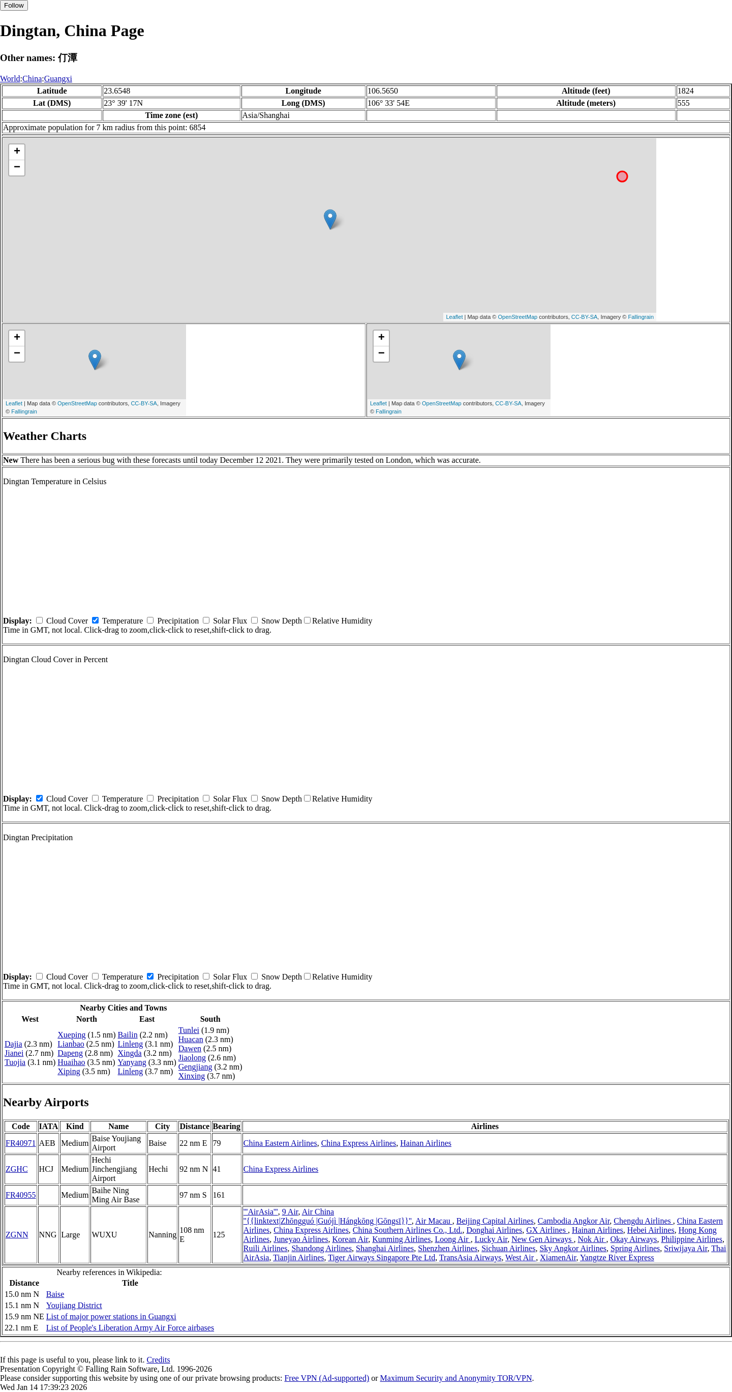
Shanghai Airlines (385, 1248)
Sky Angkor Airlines (572, 1248)
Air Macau (433, 1221)
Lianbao (70, 1044)
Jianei (14, 1053)
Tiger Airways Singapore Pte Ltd (381, 1257)
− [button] (17, 167)
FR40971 (21, 1143)
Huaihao (71, 1062)
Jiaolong (192, 1057)
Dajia (13, 1044)
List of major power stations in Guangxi (111, 1316)
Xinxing (191, 1076)
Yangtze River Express (617, 1257)
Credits (158, 1359)
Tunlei (188, 1030)
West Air (520, 1257)
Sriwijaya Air (685, 1248)
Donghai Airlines (494, 1230)
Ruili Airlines (265, 1248)
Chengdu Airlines (643, 1221)
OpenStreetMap (518, 317)
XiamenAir (558, 1257)
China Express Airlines (358, 1143)
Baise (55, 1294)
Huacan (190, 1039)
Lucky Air (491, 1239)
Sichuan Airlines (508, 1248)
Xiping (68, 1071)
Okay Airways (634, 1239)
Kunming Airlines (401, 1239)
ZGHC (17, 1169)
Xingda (130, 1053)
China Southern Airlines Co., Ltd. (408, 1230)
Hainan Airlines (425, 1143)
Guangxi (58, 78)
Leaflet (454, 317)
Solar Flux (230, 620)
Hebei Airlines (651, 1230)
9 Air (290, 1211)
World (10, 78)
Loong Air (452, 1239)
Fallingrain (641, 317)
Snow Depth (281, 620)
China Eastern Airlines (280, 1143)
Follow (14, 5)
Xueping (71, 1034)
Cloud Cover (67, 620)
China (32, 78)
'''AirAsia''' (260, 1211)
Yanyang (132, 1062)
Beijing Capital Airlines (495, 1221)
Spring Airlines (635, 1248)
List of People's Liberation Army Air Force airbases (130, 1327)
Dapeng (70, 1053)
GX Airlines (547, 1230)
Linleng (130, 1044)
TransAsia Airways (470, 1257)
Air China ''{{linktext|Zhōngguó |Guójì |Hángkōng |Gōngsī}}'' (327, 1216)
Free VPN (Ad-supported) (326, 1378)
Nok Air (592, 1239)
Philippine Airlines (691, 1239)
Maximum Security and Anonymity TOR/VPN (456, 1378)
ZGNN (17, 1234)
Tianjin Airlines (298, 1257)
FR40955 (21, 1195)
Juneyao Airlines (300, 1239)
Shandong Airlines (321, 1248)
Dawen (189, 1048)
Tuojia (15, 1062)
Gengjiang (195, 1066)
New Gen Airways (542, 1239)
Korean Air (350, 1239)
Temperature (122, 620)
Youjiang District (74, 1305)
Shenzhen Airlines (447, 1248)
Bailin (128, 1034)
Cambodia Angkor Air (574, 1221)
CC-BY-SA (584, 317)
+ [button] (17, 152)
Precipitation (178, 620)
